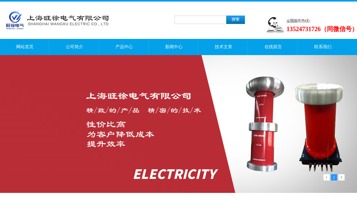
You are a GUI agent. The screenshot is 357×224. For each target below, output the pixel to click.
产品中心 (124, 46)
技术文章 (223, 46)
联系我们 (323, 46)
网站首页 (25, 46)
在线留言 (273, 46)
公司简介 (74, 46)
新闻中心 (174, 46)
